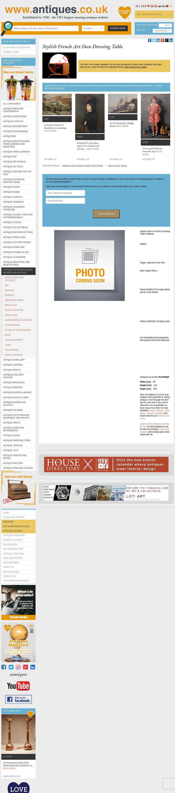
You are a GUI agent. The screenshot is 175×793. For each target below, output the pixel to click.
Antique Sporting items (16, 440)
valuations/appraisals (16, 581)
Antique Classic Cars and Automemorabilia (18, 216)
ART (7, 285)
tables (142, 413)
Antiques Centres (13, 553)
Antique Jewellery (14, 360)
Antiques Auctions (14, 517)
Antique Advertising (14, 116)
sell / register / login (149, 14)
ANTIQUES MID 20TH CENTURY (13, 376)
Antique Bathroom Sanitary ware (13, 180)
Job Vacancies (11, 572)
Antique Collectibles (15, 227)
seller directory (13, 549)
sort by (140, 30)
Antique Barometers (15, 126)
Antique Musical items (16, 397)
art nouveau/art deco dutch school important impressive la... (18, 766)
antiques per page (147, 25)
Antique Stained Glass (16, 252)
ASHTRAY (9, 290)
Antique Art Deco (13, 166)
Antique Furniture (14, 247)
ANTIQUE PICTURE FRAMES (17, 242)
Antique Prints (11, 423)
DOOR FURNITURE (14, 310)
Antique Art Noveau (14, 161)
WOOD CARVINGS (14, 355)
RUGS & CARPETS (14, 340)
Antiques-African (13, 121)
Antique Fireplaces (14, 237)
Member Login (11, 52)
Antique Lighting (12, 365)
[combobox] (93, 28)
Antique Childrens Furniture (14, 208)
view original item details (136, 67)
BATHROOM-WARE (14, 300)
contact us (9, 576)
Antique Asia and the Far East (17, 173)
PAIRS (8, 335)
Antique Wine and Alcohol (18, 468)
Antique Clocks (12, 222)
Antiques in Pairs (13, 410)
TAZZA (8, 345)
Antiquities (9, 136)
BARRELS (9, 295)
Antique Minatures (14, 382)
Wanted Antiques (13, 540)
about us (8, 567)
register (8, 522)
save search (106, 214)
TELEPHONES (12, 350)
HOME (6, 512)
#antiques (18, 674)
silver (167, 410)
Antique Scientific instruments (13, 429)
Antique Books (11, 187)
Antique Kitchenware (15, 131)
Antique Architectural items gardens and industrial (16, 144)
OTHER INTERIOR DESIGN (18, 330)
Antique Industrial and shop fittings (16, 263)
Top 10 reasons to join (16, 526)
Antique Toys (10, 450)
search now (117, 28)
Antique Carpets (12, 197)
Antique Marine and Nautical (14, 403)
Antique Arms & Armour (16, 152)
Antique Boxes (11, 192)
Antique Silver (11, 435)
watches (150, 413)
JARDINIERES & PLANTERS (18, 320)
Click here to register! (16, 47)
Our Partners (11, 563)
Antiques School (13, 531)
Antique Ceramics (13, 202)
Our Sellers (10, 544)
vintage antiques (156, 410)
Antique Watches (13, 463)
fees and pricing (12, 558)
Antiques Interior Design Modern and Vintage (17, 271)
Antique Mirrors (12, 387)
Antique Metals (12, 370)
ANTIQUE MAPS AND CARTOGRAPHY (13, 110)
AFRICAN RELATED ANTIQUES (14, 279)
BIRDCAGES (11, 305)
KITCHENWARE (12, 325)
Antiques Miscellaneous (17, 392)
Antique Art (10, 157)
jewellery (159, 413)
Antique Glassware (14, 257)
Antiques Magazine (14, 535)
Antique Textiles (12, 445)
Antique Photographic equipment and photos (16, 416)
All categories (12, 104)
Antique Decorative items (18, 232)
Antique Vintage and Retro (14, 456)
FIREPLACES (11, 315)
